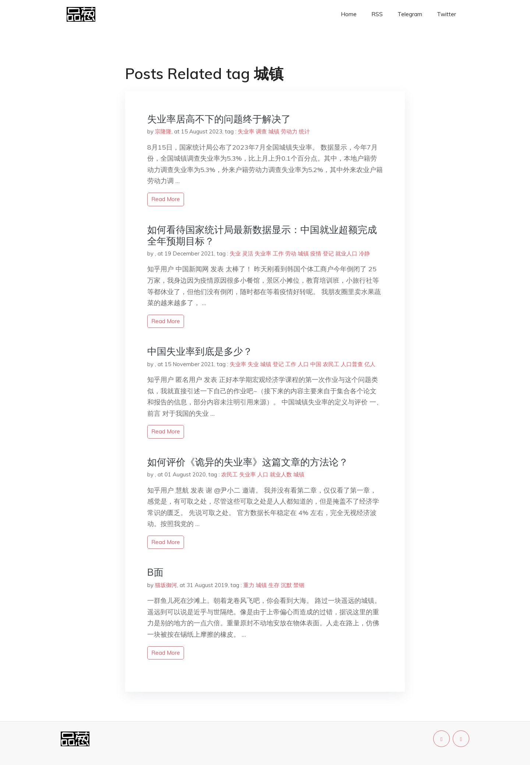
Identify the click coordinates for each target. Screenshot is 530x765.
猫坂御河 (166, 585)
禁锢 (298, 585)
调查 (261, 131)
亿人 (369, 364)
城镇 (273, 131)
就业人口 (346, 253)
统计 (304, 131)
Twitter (446, 14)
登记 (328, 253)
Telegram (410, 14)
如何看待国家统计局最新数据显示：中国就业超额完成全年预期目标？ (262, 235)
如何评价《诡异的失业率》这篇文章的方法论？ (247, 462)
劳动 (290, 253)
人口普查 (352, 364)
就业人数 (281, 474)
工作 (278, 253)
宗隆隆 (163, 131)
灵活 (247, 253)
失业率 (246, 131)
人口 (303, 364)
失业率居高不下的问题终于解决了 (219, 119)
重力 (248, 585)
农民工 (331, 364)
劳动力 (289, 131)
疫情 (315, 253)
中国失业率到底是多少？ (199, 351)
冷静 (364, 253)
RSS (377, 14)
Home (349, 14)
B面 (155, 572)
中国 (315, 364)
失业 (235, 253)
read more (165, 199)
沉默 (286, 585)
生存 (273, 585)
